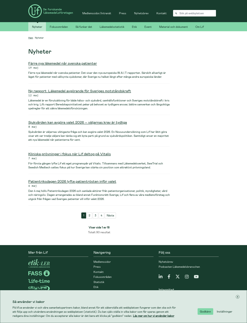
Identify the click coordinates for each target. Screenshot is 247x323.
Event (148, 26)
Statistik (98, 282)
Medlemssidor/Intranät (96, 13)
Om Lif (199, 26)
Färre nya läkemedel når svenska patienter (62, 63)
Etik (134, 26)
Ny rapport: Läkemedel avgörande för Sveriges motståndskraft (79, 91)
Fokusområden (59, 26)
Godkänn (205, 311)
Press (122, 13)
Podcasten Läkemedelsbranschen (179, 266)
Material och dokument (173, 26)
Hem (30, 37)
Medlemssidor (102, 261)
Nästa (110, 215)
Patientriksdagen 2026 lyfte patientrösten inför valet (72, 181)
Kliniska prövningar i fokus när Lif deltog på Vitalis (69, 154)
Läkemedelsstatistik (112, 26)
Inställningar (224, 311)
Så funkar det (83, 26)
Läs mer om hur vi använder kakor (153, 315)
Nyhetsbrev (141, 13)
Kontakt (161, 13)
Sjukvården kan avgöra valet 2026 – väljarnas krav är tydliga (77, 122)
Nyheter (37, 26)
